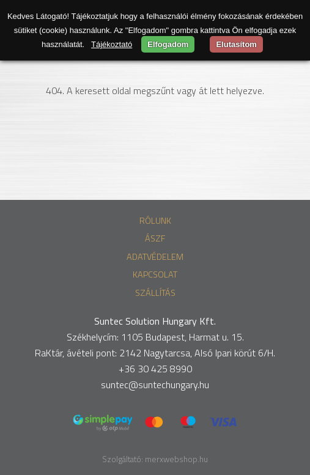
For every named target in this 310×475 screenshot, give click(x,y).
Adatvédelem (155, 256)
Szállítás (155, 293)
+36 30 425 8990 (155, 368)
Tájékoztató (111, 44)
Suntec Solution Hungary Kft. (155, 321)
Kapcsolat (155, 274)
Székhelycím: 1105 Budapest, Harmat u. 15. (155, 337)
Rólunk (155, 220)
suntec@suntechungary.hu (155, 384)
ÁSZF (155, 238)
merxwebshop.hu (176, 459)
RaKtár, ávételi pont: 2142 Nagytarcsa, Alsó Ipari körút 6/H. (155, 352)
